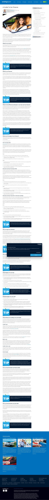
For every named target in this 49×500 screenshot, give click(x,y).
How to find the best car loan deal (39, 33)
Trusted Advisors (42, 482)
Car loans (4, 255)
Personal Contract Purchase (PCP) (40, 17)
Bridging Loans (4, 479)
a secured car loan (12, 55)
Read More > (5, 453)
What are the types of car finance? (39, 14)
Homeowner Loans (14, 478)
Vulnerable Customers (16, 482)
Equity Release (41, 479)
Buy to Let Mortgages (23, 480)
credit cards (24, 336)
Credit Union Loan (38, 29)
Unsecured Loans (4, 478)
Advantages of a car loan (37, 23)
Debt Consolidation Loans (43, 478)
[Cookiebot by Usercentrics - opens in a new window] (38, 244)
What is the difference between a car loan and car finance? (39, 13)
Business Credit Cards (33, 480)
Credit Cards (31, 479)
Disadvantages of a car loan (38, 24)
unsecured (25, 48)
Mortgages (22, 478)
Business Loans (22, 479)
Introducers (35, 482)
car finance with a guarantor (15, 268)
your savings (29, 38)
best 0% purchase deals (14, 328)
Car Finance (31, 478)
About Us (26, 482)
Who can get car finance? (38, 20)
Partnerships (30, 482)
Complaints (22, 482)
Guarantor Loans (4, 480)
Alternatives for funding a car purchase (39, 25)
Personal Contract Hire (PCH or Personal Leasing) (40, 19)
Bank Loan (37, 28)
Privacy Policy (11, 482)
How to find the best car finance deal (39, 32)
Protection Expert (41, 480)
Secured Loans (13, 480)
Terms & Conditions (5, 482)
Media (38, 482)
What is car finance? (37, 11)
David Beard (12, 10)
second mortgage (16, 354)
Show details (38, 252)
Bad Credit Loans (13, 479)
